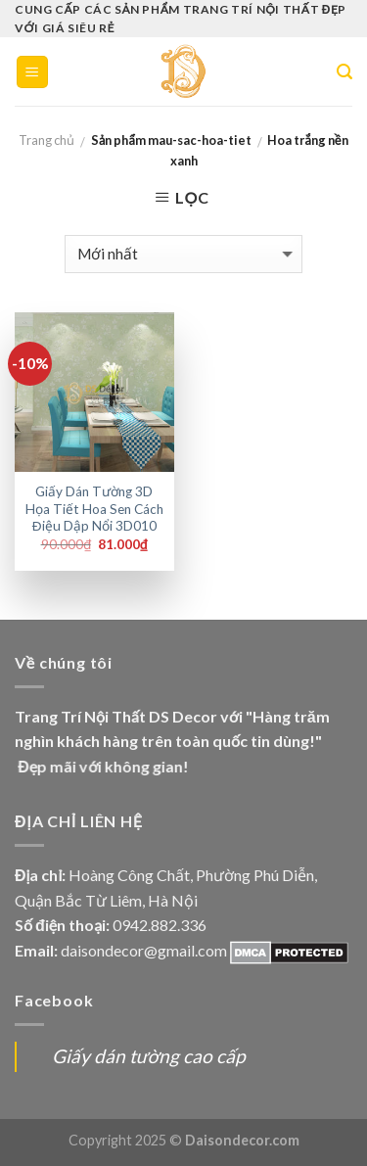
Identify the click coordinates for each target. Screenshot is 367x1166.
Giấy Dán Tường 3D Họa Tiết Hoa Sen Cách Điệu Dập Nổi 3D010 (94, 509)
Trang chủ (46, 140)
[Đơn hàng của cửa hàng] (183, 254)
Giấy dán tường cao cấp (149, 1056)
